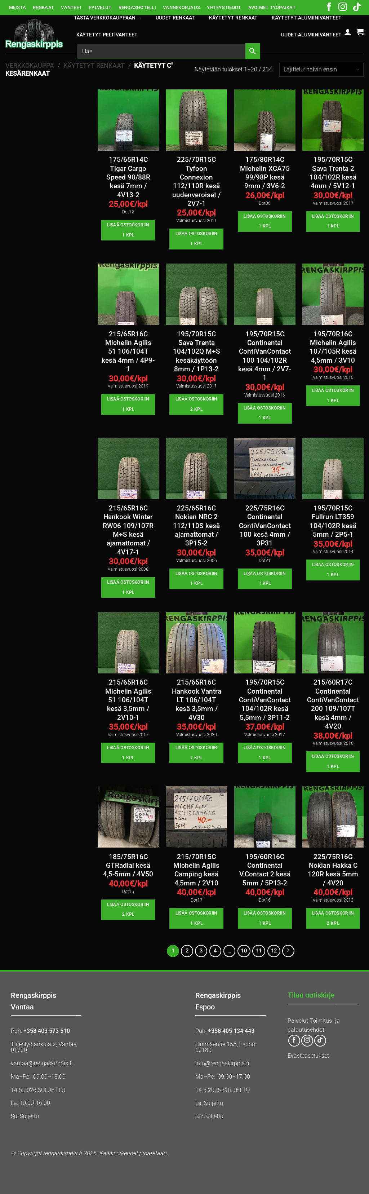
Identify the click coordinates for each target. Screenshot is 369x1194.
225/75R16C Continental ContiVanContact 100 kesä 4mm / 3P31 (265, 525)
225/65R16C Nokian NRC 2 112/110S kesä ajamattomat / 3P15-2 (196, 525)
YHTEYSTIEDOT (224, 7)
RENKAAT (43, 7)
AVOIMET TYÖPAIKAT (271, 7)
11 (258, 950)
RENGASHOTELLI (137, 7)
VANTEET (71, 7)
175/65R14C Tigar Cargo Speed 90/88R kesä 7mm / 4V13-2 (128, 177)
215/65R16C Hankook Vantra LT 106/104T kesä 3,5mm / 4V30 (196, 699)
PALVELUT (100, 7)
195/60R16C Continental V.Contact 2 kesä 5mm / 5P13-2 (264, 870)
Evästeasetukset (308, 1055)
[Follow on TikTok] (356, 7)
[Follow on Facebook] (329, 7)
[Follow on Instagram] (342, 7)
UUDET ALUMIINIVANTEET (311, 35)
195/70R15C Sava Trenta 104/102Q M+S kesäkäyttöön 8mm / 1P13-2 (196, 351)
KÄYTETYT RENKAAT (233, 18)
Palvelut (298, 1020)
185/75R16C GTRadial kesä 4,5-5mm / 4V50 (128, 866)
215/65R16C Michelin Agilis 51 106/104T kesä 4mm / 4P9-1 (128, 351)
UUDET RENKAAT (175, 18)
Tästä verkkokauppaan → (108, 18)
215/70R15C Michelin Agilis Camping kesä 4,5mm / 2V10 (196, 870)
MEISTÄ (17, 7)
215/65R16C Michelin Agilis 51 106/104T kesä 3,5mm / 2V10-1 (128, 699)
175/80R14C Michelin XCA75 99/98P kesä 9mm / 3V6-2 (265, 173)
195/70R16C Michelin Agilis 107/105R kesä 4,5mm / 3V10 (333, 347)
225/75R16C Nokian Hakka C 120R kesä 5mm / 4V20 (333, 870)
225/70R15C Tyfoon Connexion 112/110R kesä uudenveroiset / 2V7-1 (196, 182)
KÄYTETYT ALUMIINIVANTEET (307, 18)
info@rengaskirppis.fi (222, 1063)
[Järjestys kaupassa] (321, 70)
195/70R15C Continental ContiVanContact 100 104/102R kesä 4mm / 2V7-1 (264, 356)
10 (244, 950)
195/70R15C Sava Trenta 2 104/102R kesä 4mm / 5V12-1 (333, 173)
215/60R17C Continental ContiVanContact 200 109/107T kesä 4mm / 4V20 (333, 704)
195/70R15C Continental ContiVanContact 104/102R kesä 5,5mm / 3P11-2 (265, 699)
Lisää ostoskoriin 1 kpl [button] (128, 230)
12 (274, 950)
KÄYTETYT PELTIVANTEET (107, 35)
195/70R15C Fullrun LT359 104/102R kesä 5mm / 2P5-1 (333, 521)
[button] (347, 32)
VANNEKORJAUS (181, 7)
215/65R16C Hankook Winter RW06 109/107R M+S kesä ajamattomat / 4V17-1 (128, 530)
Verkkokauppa (29, 65)
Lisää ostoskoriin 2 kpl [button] (196, 404)
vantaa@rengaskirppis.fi (42, 1063)
